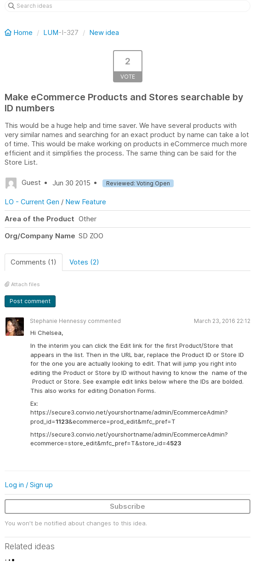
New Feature (85, 201)
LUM (50, 32)
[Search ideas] (127, 6)
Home (19, 32)
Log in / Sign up (29, 484)
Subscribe (127, 506)
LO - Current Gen (32, 201)
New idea (104, 32)
